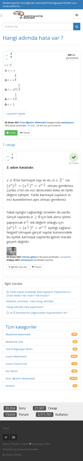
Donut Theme (11, 444)
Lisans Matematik (16, 356)
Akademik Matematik (18, 334)
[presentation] (8, 65)
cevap (12, 132)
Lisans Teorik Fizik (16, 363)
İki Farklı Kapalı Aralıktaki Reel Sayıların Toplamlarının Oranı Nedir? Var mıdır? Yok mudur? (38, 293)
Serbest (10, 386)
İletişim (6, 428)
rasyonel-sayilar (16, 113)
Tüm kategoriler (21, 327)
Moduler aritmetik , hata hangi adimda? (30, 301)
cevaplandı (65, 256)
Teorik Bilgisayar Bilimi (19, 349)
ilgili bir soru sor (19, 266)
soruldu (31, 125)
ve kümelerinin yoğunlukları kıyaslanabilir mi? (36, 313)
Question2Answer (28, 449)
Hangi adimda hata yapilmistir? (25, 307)
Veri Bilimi (12, 371)
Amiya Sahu (43, 444)
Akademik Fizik (14, 341)
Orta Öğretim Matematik (33, 122)
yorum (26, 132)
